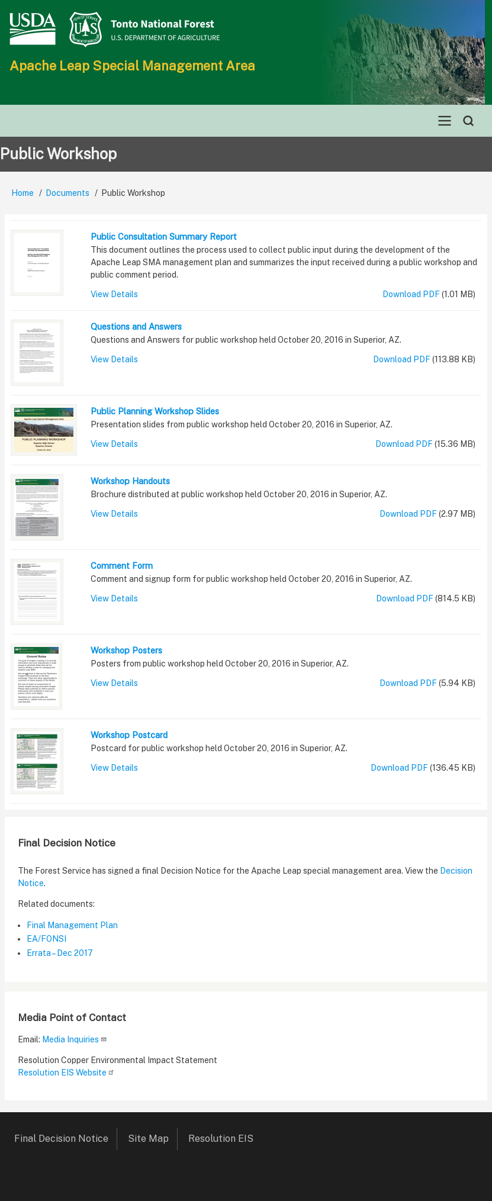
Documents (67, 193)
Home (22, 193)
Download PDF (411, 294)
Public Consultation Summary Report (164, 236)
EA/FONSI (46, 939)
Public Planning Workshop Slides (155, 411)
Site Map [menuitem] (148, 1138)
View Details (114, 294)
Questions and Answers (136, 326)
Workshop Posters (126, 650)
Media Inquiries (74, 1039)
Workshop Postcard (129, 735)
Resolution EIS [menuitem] (225, 1138)
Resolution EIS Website (66, 1072)
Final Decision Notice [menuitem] (61, 1138)
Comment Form (122, 566)
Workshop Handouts (130, 481)
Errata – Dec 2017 (60, 953)
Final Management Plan (72, 925)
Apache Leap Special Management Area (132, 65)
